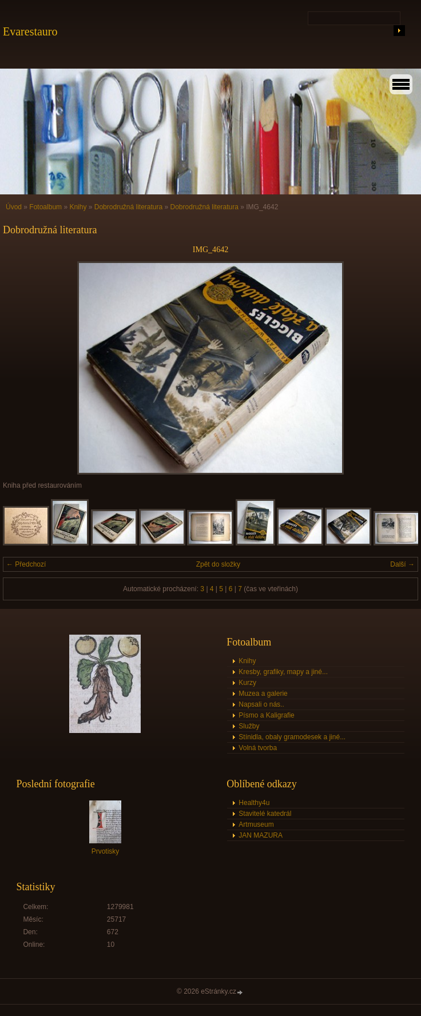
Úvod (14, 207)
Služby (249, 726)
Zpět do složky (218, 564)
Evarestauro (30, 31)
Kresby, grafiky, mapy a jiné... (283, 672)
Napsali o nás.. (261, 704)
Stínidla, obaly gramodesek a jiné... (292, 737)
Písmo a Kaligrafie (266, 715)
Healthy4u (254, 803)
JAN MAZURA (261, 835)
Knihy (77, 207)
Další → (402, 564)
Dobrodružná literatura (128, 207)
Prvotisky (106, 851)
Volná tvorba (258, 748)
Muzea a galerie (263, 694)
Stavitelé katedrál (265, 814)
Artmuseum (256, 824)
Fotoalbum (45, 207)
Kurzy (247, 683)
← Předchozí (26, 564)
